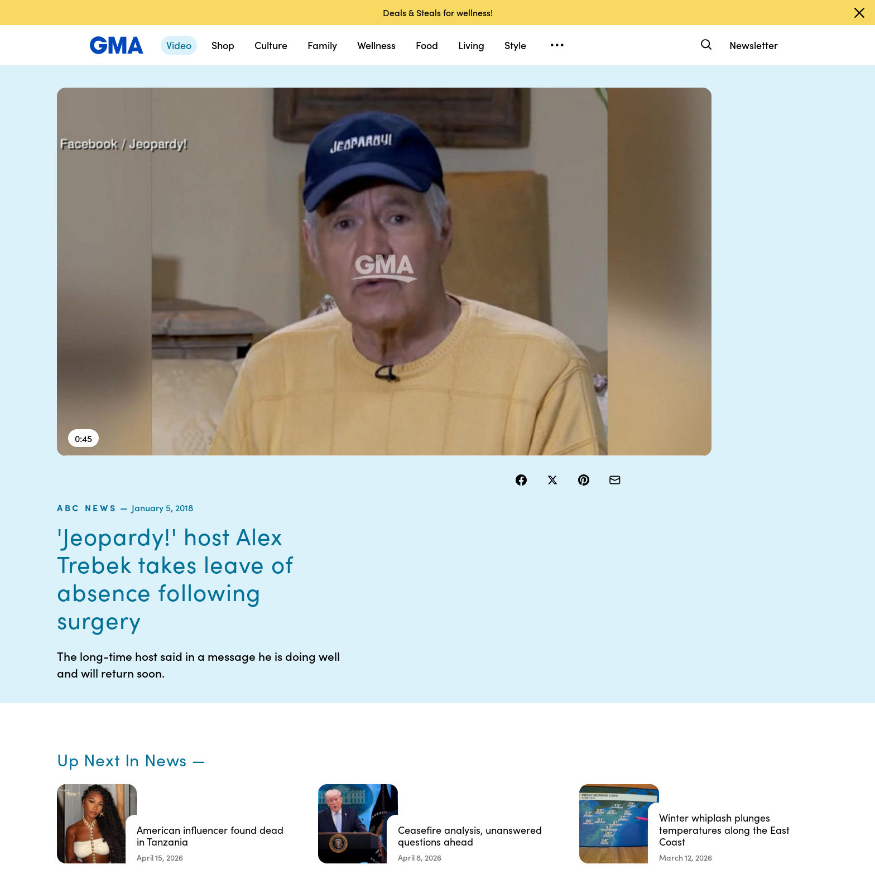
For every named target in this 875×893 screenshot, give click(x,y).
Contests (383, 687)
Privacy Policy (392, 727)
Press (487, 767)
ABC (595, 727)
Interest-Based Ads (512, 717)
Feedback (495, 787)
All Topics (604, 767)
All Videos (604, 747)
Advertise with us (398, 807)
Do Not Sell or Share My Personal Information (409, 752)
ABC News (542, 117)
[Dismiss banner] (859, 13)
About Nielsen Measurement (502, 742)
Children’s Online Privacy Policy (397, 782)
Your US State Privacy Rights (516, 692)
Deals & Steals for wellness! (438, 12)
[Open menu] (557, 45)
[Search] (705, 45)
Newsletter (753, 45)
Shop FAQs (607, 687)
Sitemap (712, 687)
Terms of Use (390, 707)
